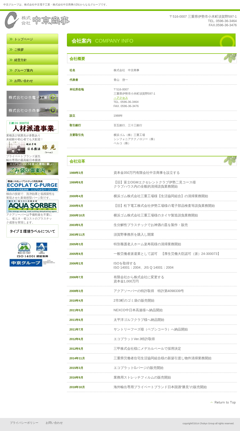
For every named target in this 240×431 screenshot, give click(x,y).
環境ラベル (32, 230)
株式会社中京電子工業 (32, 97)
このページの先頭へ (223, 402)
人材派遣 (32, 127)
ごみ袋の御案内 (32, 168)
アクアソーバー (32, 206)
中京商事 (55, 20)
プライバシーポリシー (24, 422)
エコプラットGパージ (32, 185)
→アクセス (121, 97)
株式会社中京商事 (32, 110)
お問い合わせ (54, 422)
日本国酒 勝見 (32, 147)
